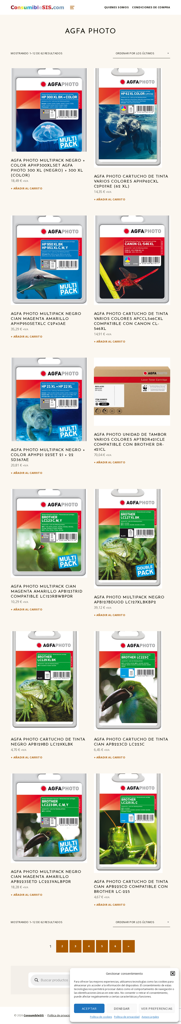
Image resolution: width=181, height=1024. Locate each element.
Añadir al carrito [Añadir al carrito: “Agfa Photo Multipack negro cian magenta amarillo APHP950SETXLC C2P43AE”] (28, 336)
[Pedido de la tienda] (141, 53)
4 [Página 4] (89, 946)
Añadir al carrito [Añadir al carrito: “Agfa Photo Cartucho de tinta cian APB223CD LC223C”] (110, 757)
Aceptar (89, 1008)
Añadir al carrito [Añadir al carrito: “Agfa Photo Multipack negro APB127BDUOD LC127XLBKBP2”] (110, 615)
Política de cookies (101, 1017)
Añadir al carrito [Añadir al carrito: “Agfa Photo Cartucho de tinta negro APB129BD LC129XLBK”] (28, 757)
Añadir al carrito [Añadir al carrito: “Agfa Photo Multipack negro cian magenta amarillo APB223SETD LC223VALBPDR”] (28, 895)
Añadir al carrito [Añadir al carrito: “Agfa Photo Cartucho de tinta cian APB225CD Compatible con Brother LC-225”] (110, 905)
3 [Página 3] (75, 946)
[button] (173, 973)
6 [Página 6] (115, 946)
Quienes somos (116, 7)
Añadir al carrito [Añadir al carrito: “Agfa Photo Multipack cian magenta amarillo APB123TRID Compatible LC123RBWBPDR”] (28, 609)
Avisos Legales (150, 1017)
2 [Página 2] (62, 946)
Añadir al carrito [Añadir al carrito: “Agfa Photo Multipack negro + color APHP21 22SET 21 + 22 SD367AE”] (28, 473)
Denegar (121, 1008)
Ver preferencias (156, 1008)
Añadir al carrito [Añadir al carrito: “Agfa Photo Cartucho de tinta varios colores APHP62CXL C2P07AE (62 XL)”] (110, 199)
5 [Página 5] (102, 946)
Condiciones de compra (151, 7)
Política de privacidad (127, 1017)
